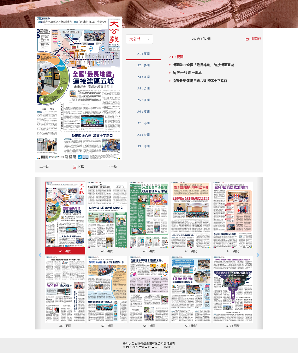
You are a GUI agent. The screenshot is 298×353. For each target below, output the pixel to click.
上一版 (44, 166)
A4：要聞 (143, 88)
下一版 (112, 166)
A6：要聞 (143, 111)
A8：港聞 (143, 134)
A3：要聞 (143, 76)
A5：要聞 (143, 100)
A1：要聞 (143, 53)
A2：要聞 (143, 65)
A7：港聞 (143, 123)
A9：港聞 (143, 146)
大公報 (135, 39)
